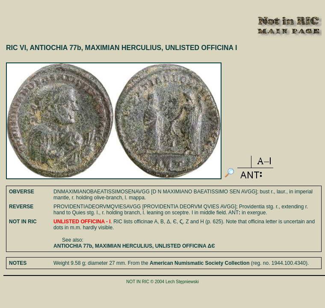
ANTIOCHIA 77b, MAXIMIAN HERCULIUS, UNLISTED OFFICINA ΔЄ (134, 246)
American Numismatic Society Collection (199, 263)
